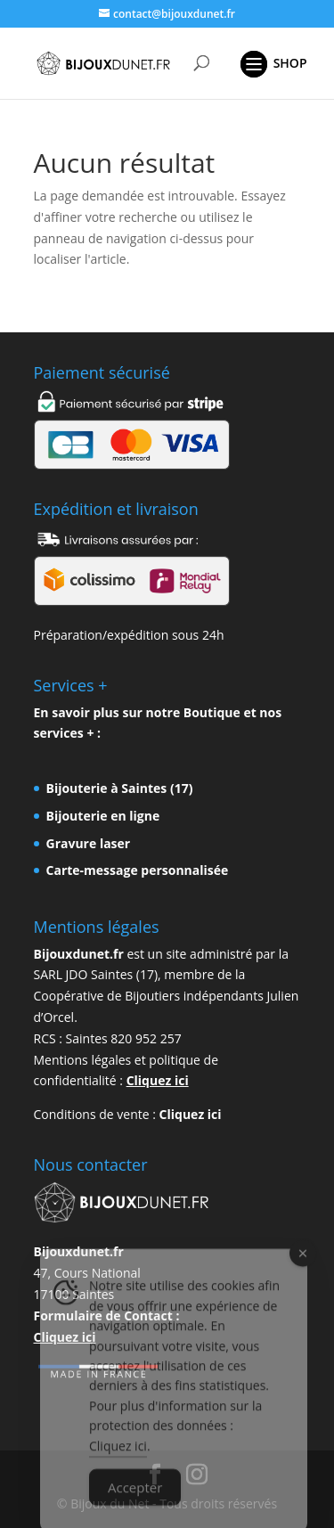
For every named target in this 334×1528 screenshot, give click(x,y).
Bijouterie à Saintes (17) (119, 788)
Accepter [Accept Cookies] (135, 1502)
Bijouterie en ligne (103, 815)
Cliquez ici (157, 1080)
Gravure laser (88, 843)
